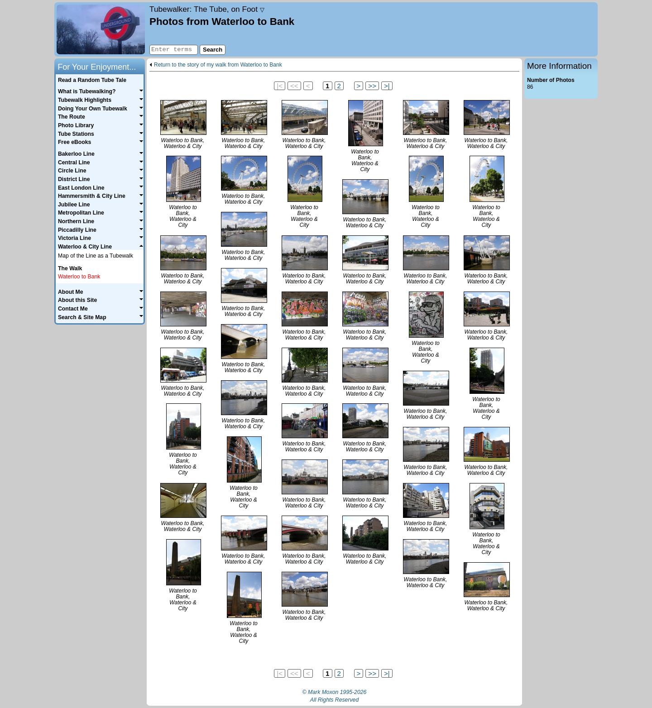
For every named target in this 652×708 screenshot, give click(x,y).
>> (372, 86)
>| (387, 86)
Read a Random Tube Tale (92, 80)
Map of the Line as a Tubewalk (95, 256)
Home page (101, 29)
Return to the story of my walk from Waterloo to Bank (218, 65)
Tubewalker (206, 9)
